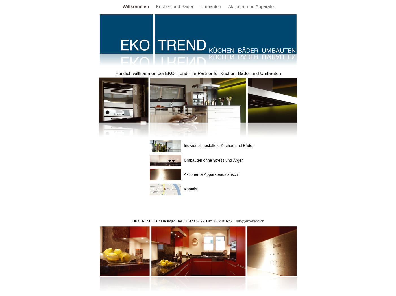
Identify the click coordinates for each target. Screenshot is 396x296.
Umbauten (211, 6)
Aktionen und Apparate (251, 6)
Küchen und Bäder (175, 6)
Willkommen (137, 6)
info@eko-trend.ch (250, 221)
